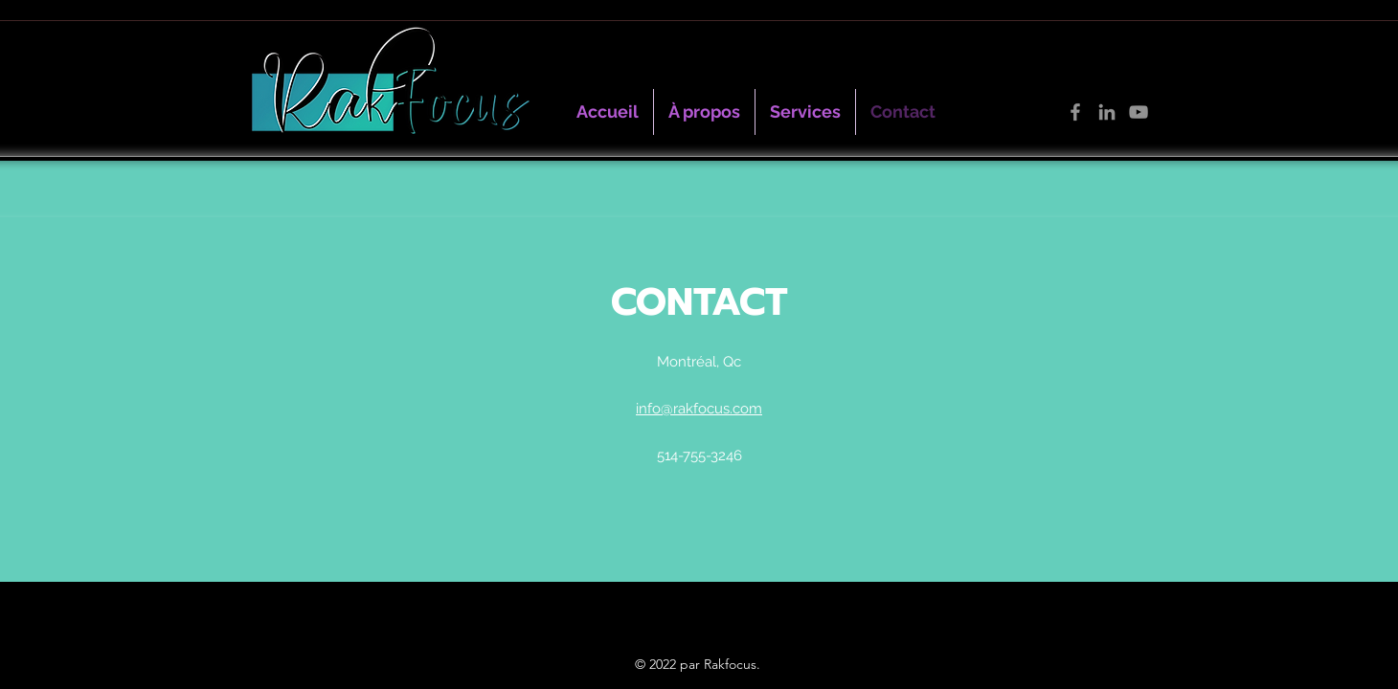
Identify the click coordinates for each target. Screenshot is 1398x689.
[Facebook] (1075, 111)
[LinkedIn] (1106, 111)
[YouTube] (1138, 111)
